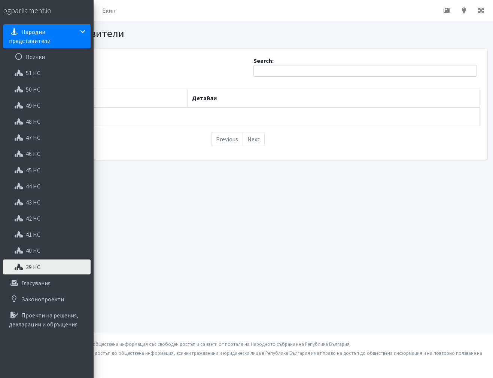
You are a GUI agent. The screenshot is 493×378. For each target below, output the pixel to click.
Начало (129, 10)
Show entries (136, 71)
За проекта (166, 10)
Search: (388, 67)
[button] (105, 10)
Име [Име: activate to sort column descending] (117, 98)
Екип (200, 10)
